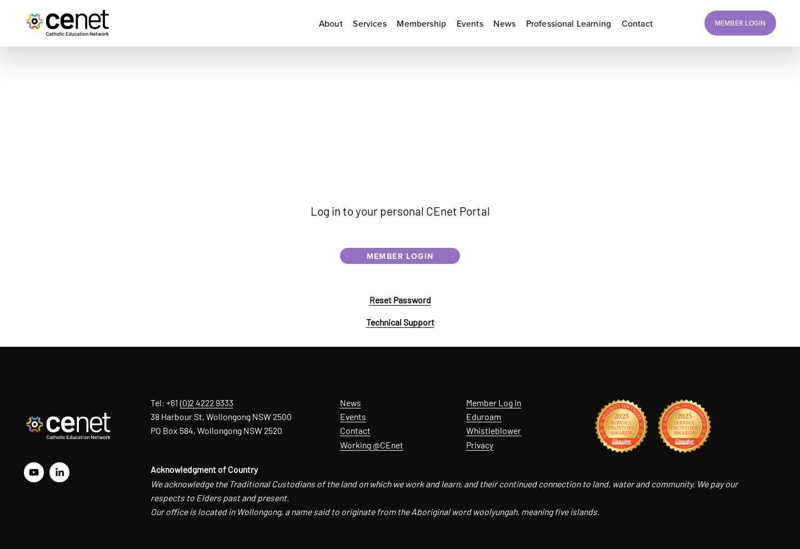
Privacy (479, 445)
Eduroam (483, 416)
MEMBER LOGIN (740, 23)
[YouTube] (34, 472)
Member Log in (493, 402)
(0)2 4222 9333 (206, 402)
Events (353, 416)
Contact (355, 430)
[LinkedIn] (59, 472)
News (350, 402)
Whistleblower (493, 430)
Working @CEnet (371, 445)
